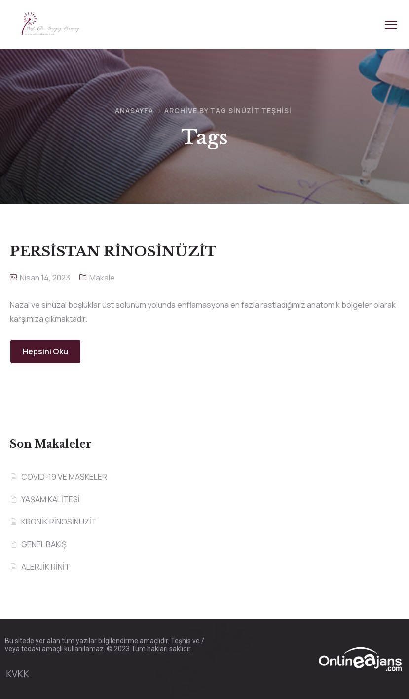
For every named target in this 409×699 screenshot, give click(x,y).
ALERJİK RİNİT (45, 566)
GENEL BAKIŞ (44, 544)
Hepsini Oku (45, 351)
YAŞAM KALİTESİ (50, 499)
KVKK (17, 673)
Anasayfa (134, 110)
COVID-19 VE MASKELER (64, 476)
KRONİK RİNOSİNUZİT (59, 521)
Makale (102, 277)
